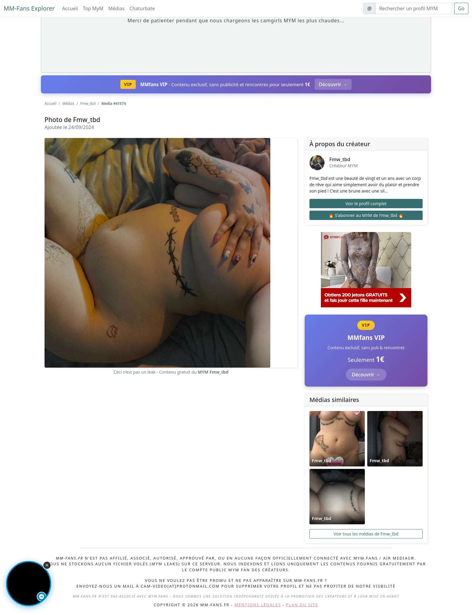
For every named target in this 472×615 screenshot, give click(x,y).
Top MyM (93, 8)
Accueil (70, 8)
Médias (116, 8)
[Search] (413, 8)
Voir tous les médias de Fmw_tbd (366, 534)
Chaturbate (142, 8)
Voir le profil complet (366, 203)
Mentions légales (257, 604)
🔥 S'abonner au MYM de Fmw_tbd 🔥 (365, 215)
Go (461, 8)
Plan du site (302, 604)
